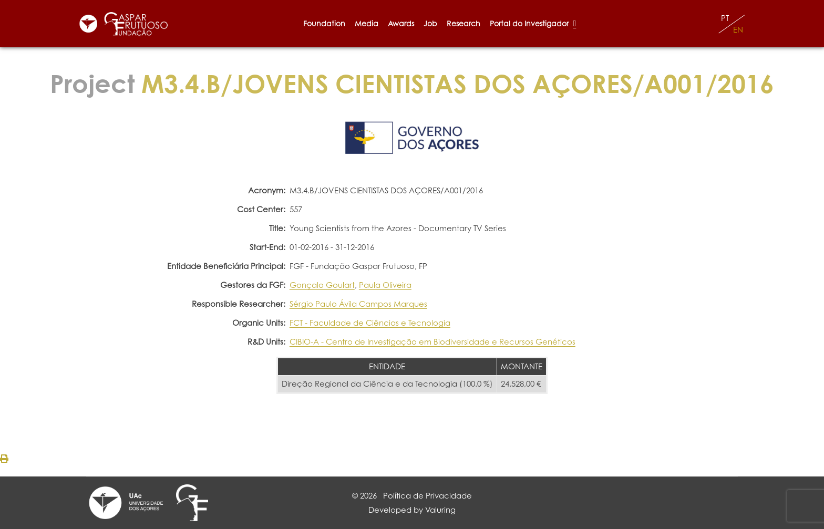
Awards (401, 23)
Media (366, 23)
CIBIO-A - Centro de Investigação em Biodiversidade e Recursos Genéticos (432, 342)
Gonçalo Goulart (322, 285)
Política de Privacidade (427, 496)
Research (463, 23)
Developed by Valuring (412, 510)
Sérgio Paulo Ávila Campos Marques (358, 304)
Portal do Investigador (533, 23)
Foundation (324, 23)
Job (430, 23)
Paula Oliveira (385, 285)
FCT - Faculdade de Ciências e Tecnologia (370, 323)
